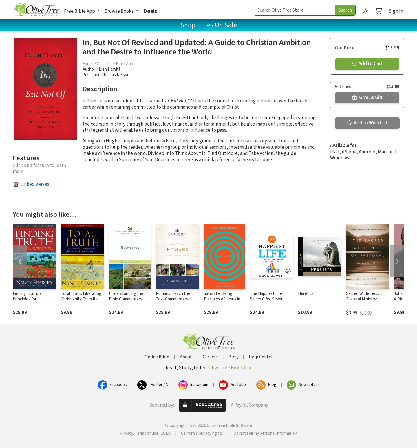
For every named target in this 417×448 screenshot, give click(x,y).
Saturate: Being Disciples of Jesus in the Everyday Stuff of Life (223, 302)
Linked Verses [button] (34, 184)
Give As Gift (367, 97)
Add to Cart (367, 63)
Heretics (306, 294)
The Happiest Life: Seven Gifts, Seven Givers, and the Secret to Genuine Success (270, 302)
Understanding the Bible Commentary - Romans (127, 299)
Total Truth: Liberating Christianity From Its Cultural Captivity (81, 299)
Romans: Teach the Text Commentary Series (173, 299)
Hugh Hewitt (108, 69)
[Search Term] (294, 10)
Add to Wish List (367, 123)
